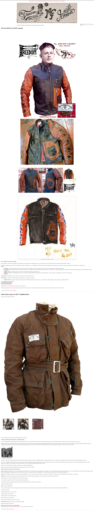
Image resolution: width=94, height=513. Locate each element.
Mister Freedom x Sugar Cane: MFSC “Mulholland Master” (15, 294)
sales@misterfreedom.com (15, 506)
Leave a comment (13, 290)
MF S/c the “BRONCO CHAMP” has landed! (12, 28)
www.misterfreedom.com (10, 285)
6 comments (11, 509)
